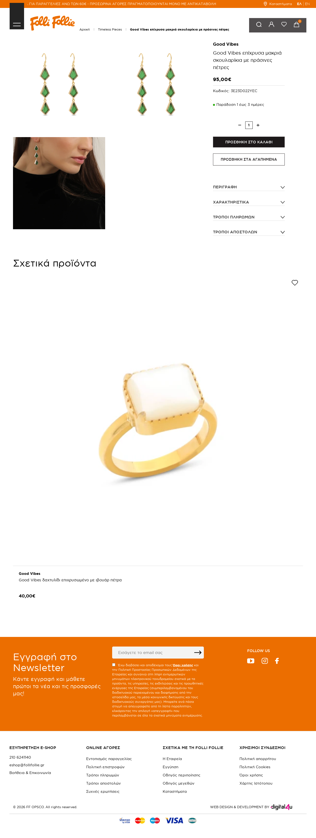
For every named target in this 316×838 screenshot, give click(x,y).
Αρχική (84, 29)
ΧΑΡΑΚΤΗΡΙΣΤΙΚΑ (231, 203)
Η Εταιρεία (172, 759)
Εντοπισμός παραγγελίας (109, 759)
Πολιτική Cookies (254, 767)
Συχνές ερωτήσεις (103, 791)
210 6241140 (20, 757)
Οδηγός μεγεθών (178, 783)
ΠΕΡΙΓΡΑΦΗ (225, 188)
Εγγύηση (170, 767)
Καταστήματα (278, 4)
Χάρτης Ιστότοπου (255, 783)
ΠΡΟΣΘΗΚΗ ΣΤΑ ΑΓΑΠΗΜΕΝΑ (249, 161)
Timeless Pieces (110, 29)
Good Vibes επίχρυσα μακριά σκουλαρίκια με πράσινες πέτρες (179, 29)
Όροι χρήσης (251, 775)
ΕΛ (299, 4)
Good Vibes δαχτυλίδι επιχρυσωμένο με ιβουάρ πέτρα (70, 581)
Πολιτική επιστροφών (105, 767)
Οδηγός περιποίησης (181, 775)
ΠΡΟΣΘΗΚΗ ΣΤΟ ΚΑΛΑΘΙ (249, 142)
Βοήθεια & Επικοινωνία (30, 773)
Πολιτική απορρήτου (257, 759)
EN (307, 4)
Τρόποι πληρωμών (234, 218)
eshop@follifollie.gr (26, 765)
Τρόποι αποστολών (235, 233)
